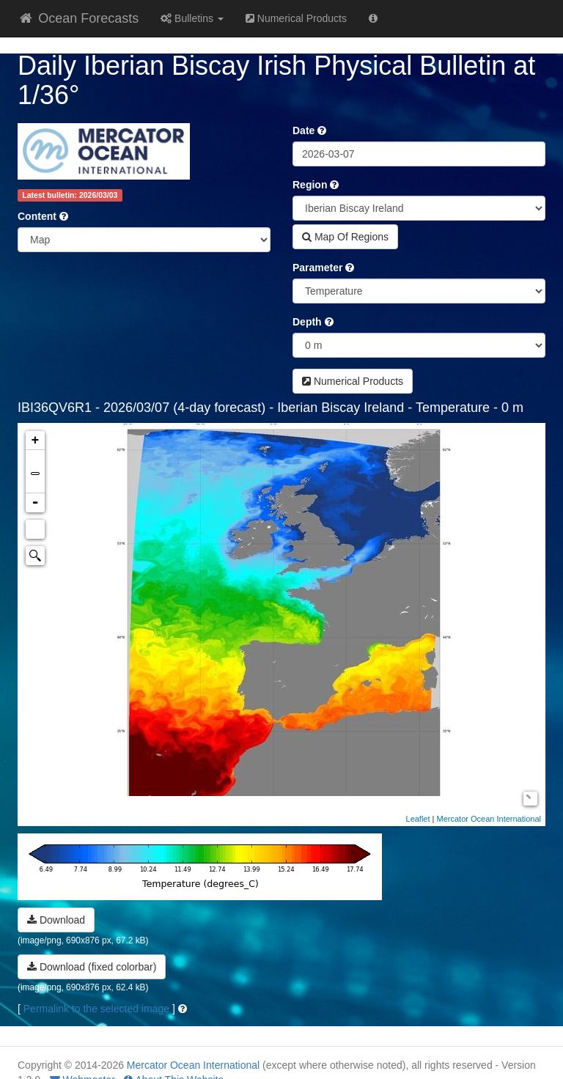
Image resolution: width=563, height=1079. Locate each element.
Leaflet (418, 818)
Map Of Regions (345, 237)
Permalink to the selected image (96, 1008)
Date (303, 130)
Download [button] (56, 920)
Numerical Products (296, 18)
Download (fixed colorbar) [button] (91, 967)
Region (309, 185)
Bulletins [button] (192, 18)
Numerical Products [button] (352, 381)
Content (37, 216)
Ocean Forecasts (78, 18)
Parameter (317, 267)
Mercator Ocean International (489, 818)
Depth (307, 322)
